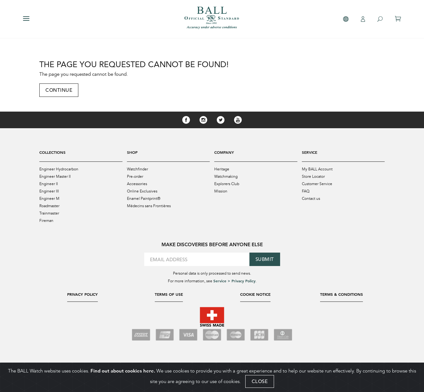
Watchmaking (226, 176)
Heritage (221, 169)
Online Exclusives (142, 191)
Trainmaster (49, 213)
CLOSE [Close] (260, 381)
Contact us (311, 198)
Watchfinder (137, 169)
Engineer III (49, 191)
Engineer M (49, 198)
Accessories (137, 183)
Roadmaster (49, 205)
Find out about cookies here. (122, 371)
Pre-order (135, 176)
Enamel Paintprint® (144, 198)
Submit (264, 259)
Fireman (46, 220)
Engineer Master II (55, 176)
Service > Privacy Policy (234, 280)
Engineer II (48, 183)
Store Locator (313, 176)
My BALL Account (317, 169)
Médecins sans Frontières (149, 205)
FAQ (306, 191)
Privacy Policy (82, 294)
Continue (58, 90)
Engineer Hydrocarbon (58, 169)
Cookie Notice (255, 294)
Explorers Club (226, 183)
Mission (220, 191)
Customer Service (317, 183)
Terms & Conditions (341, 294)
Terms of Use (169, 294)
